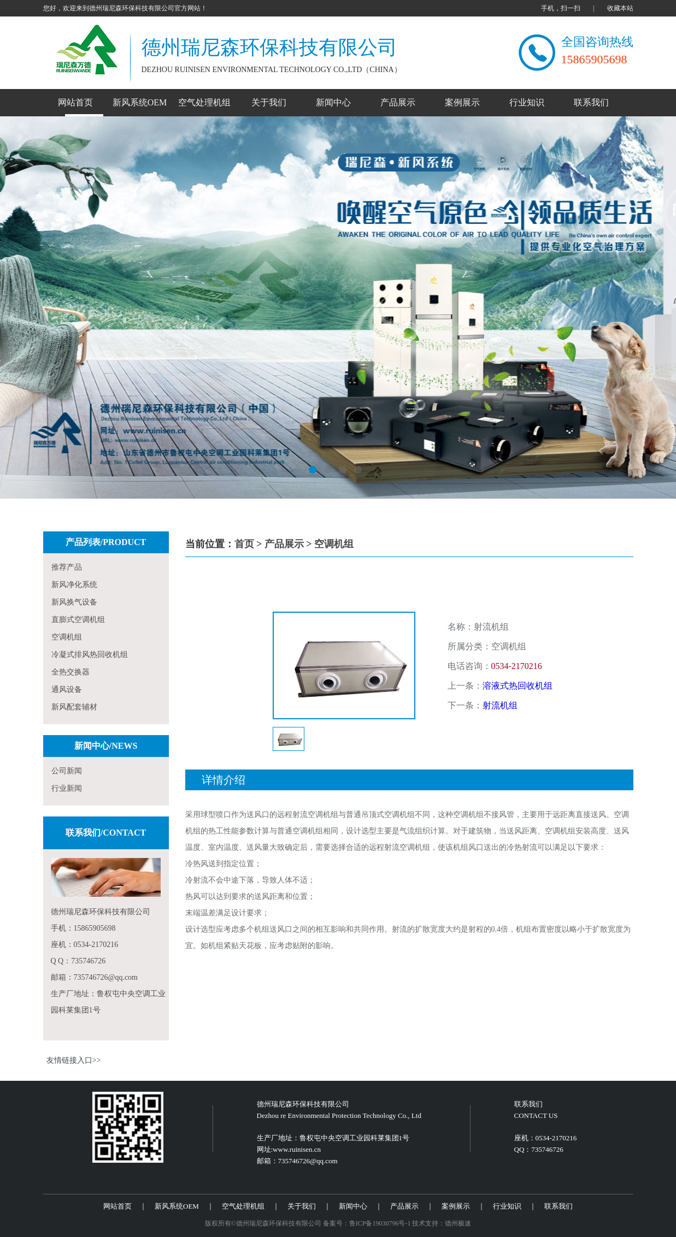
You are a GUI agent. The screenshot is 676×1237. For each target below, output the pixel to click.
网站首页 (75, 102)
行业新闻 (66, 788)
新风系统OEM (140, 102)
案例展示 (462, 102)
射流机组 (500, 705)
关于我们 (268, 102)
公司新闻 (66, 771)
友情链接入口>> (73, 1060)
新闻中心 (333, 102)
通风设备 (66, 689)
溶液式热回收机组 (517, 685)
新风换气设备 (74, 602)
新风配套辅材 (74, 707)
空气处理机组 (204, 102)
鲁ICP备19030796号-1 (380, 1223)
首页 (244, 543)
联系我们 (591, 102)
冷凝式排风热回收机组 (89, 654)
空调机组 (66, 637)
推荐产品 (66, 567)
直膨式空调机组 (78, 619)
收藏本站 (620, 8)
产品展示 (397, 102)
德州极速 (458, 1223)
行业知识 (526, 102)
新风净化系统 (74, 585)
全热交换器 (70, 672)
